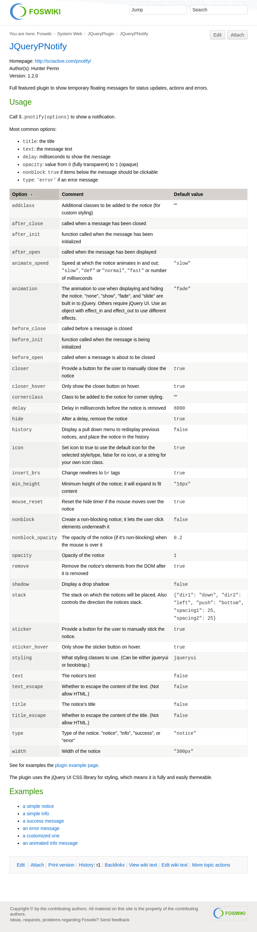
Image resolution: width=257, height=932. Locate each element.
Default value (188, 194)
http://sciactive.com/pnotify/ (63, 61)
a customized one (41, 835)
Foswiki (44, 33)
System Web (69, 33)
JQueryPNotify (134, 33)
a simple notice (38, 806)
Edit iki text (175, 865)
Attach (237, 35)
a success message (43, 821)
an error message (41, 828)
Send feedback (115, 919)
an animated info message (50, 843)
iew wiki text (143, 865)
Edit (217, 35)
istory (86, 865)
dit (21, 865)
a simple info (36, 813)
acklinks (114, 865)
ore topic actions (211, 865)
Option (19, 194)
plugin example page (76, 765)
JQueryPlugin (101, 33)
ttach (37, 865)
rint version (62, 865)
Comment (73, 194)
